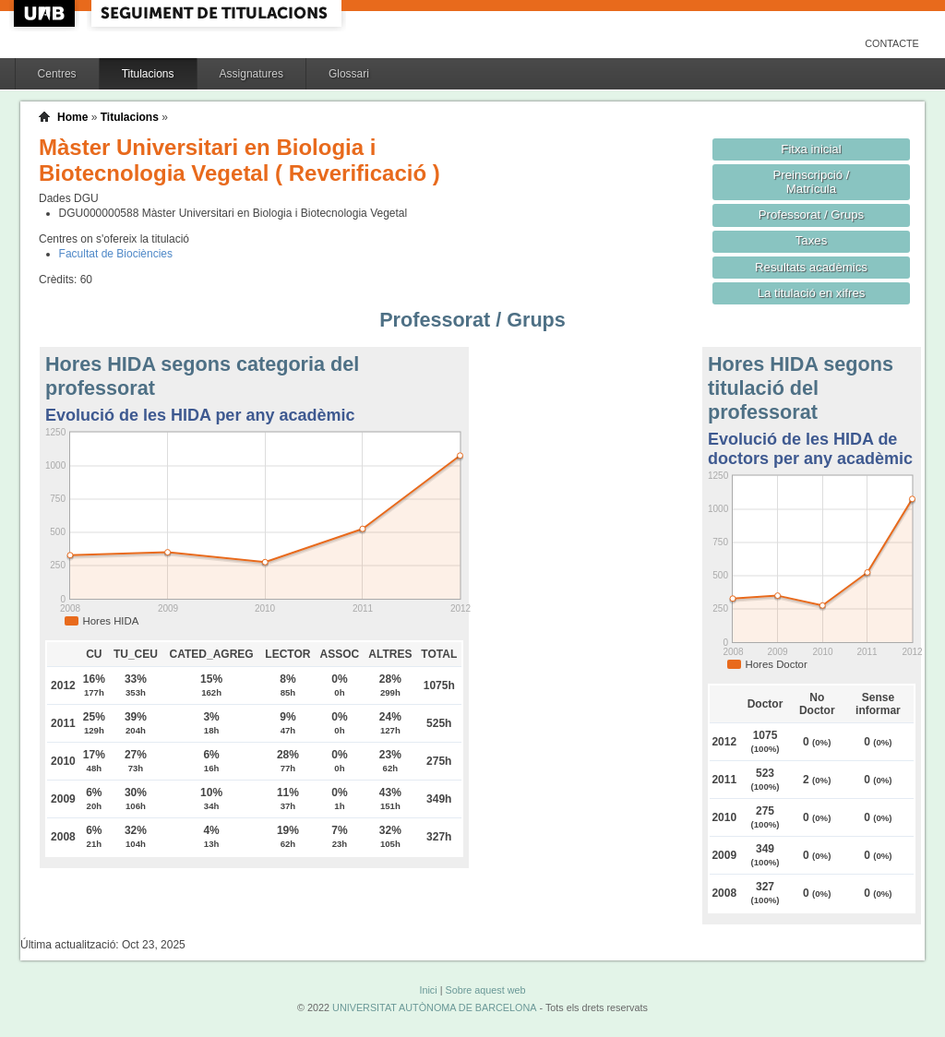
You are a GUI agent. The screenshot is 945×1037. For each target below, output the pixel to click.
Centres (57, 73)
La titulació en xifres (812, 293)
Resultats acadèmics (811, 267)
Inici (428, 989)
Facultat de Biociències (116, 253)
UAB (46, 13)
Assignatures (251, 73)
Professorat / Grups (811, 214)
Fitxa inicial (811, 149)
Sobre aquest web (485, 989)
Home (72, 117)
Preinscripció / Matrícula (811, 182)
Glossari (349, 73)
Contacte (892, 43)
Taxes (811, 240)
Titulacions (148, 73)
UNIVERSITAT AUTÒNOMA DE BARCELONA (434, 1007)
